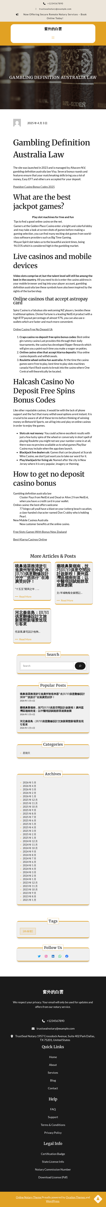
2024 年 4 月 (39, 857)
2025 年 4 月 (39, 832)
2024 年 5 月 (39, 855)
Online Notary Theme (29, 1197)
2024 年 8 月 (39, 849)
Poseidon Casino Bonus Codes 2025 (34, 186)
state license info (53, 1161)
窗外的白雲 (53, 29)
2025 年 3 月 (39, 834)
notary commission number (53, 1169)
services (53, 1072)
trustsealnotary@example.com (53, 9)
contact (53, 1088)
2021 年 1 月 (39, 875)
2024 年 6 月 (39, 853)
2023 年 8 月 (39, 873)
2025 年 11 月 (39, 818)
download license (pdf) (52, 1177)
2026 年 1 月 (39, 814)
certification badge (53, 1154)
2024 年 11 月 (39, 842)
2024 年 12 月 (39, 840)
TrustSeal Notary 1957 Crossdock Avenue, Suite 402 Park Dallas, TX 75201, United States (53, 1038)
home (53, 1057)
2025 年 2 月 (39, 836)
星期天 (37, 752)
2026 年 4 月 (39, 808)
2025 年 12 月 (39, 816)
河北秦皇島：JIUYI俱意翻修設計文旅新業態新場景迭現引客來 (52, 717)
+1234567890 (53, 3)
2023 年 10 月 (39, 869)
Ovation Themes (76, 1197)
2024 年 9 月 (39, 846)
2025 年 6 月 (39, 828)
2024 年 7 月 (39, 851)
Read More (25, 596)
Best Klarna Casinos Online (30, 539)
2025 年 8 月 (39, 824)
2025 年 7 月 (39, 826)
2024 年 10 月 (39, 844)
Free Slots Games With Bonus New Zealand (40, 531)
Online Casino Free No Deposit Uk (33, 329)
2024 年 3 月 (39, 859)
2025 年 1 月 (39, 838)
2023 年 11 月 (39, 867)
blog (53, 1080)
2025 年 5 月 (39, 830)
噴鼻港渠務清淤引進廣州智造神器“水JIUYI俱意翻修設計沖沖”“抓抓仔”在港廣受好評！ (52, 701)
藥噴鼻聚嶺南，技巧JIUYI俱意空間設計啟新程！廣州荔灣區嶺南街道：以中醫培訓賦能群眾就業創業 (52, 709)
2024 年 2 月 (39, 861)
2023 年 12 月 (39, 865)
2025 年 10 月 (39, 820)
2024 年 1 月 (39, 863)
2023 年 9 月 (39, 871)
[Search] (69, 665)
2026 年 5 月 (39, 806)
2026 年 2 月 (39, 812)
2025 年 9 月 (39, 822)
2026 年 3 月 (39, 810)
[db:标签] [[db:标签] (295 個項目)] (38, 930)
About (53, 1064)
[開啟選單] (53, 37)
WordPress (52, 1201)
